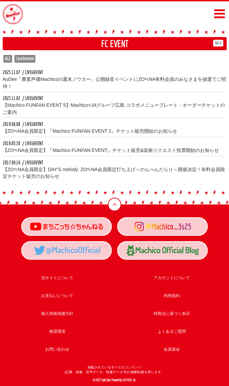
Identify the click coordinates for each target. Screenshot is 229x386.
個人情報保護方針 (57, 313)
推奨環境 (57, 331)
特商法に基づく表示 (172, 313)
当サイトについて (57, 278)
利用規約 (172, 295)
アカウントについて (172, 278)
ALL (7, 58)
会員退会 (172, 349)
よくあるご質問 (172, 331)
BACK (218, 43)
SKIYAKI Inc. (129, 380)
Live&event (25, 58)
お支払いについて (57, 295)
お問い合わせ (57, 349)
